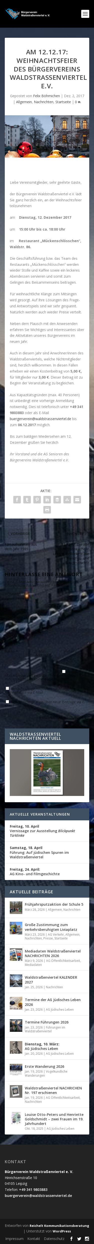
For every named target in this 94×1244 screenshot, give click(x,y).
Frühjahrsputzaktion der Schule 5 (54, 904)
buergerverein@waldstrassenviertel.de (40, 418)
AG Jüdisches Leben (60, 1009)
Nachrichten (43, 101)
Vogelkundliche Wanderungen (46, 1073)
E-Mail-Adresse (43, 653)
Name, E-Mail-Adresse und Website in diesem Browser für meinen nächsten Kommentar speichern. (44, 675)
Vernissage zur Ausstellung (42, 831)
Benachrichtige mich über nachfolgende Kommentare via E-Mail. (40, 690)
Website (70, 651)
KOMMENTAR (16, 594)
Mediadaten (33, 965)
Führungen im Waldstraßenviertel (45, 1029)
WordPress (62, 1231)
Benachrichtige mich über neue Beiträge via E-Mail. (45, 704)
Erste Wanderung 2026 (44, 1066)
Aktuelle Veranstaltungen (40, 814)
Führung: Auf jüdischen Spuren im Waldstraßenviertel (39, 852)
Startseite (63, 101)
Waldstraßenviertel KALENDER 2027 (51, 979)
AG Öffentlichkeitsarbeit (63, 961)
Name (11, 651)
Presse (48, 938)
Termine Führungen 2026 (46, 1022)
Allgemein (24, 101)
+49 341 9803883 (33, 1189)
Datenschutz (54, 1238)
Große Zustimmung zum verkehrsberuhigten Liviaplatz (51, 927)
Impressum (14, 1238)
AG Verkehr (56, 934)
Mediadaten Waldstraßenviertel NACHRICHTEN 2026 (53, 953)
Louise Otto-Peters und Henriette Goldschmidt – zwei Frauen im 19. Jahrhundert (54, 1119)
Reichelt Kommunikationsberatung (59, 1225)
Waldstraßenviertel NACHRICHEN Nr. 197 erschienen (53, 1090)
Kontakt (33, 1238)
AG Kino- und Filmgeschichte (35, 871)
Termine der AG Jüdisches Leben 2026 (53, 1002)
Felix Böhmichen (46, 95)
